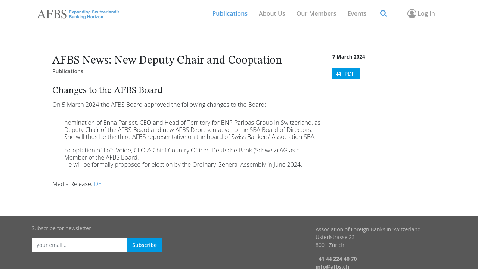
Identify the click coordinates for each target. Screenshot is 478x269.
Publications (67, 71)
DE (98, 184)
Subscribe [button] (144, 244)
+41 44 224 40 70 (336, 258)
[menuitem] (316, 13)
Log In (420, 13)
